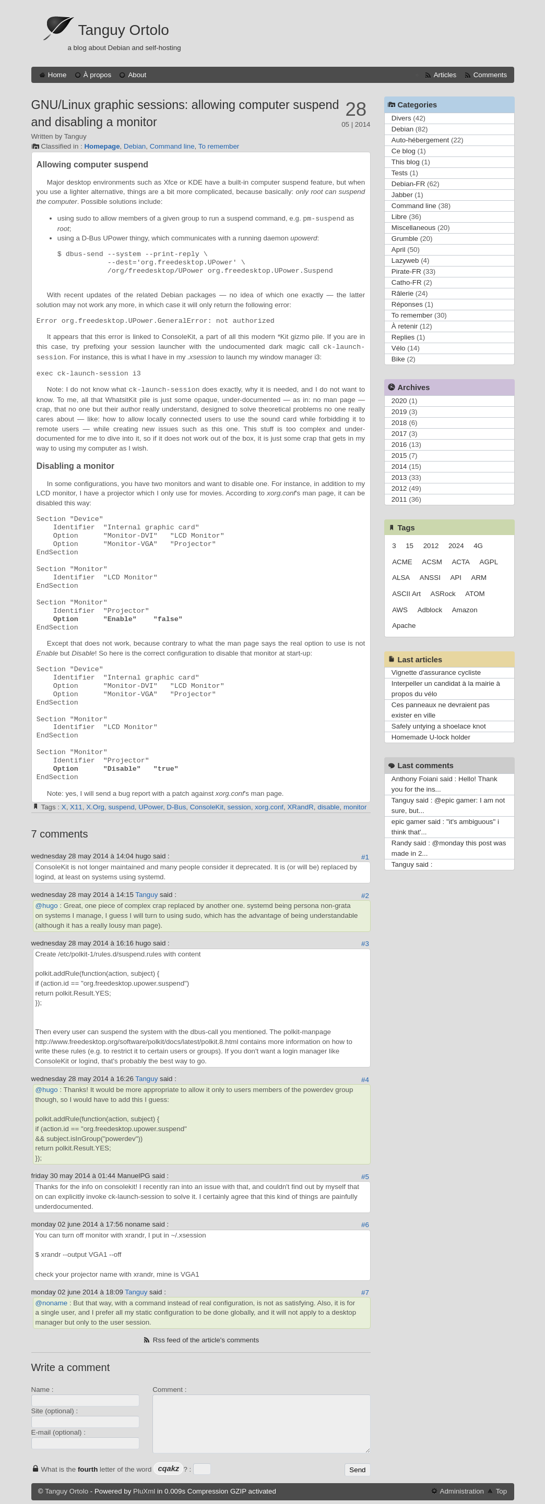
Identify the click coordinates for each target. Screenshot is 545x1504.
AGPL (489, 562)
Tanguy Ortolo (123, 30)
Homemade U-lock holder (431, 737)
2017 (399, 434)
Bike (398, 359)
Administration (462, 1491)
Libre (399, 217)
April (399, 249)
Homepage (102, 146)
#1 (365, 857)
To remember (219, 146)
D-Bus (176, 807)
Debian (135, 146)
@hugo (46, 905)
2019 (399, 412)
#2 (365, 896)
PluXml (144, 1491)
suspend (121, 807)
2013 (399, 477)
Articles (445, 75)
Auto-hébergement (420, 140)
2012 (399, 488)
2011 (399, 499)
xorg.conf (269, 807)
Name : (42, 1389)
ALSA (401, 577)
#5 (365, 1177)
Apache (404, 625)
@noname (51, 1303)
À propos (97, 75)
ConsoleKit (206, 807)
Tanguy (146, 895)
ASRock (443, 594)
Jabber (402, 195)
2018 (399, 423)
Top (501, 1491)
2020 (399, 401)
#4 (365, 1080)
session (239, 807)
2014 (399, 466)
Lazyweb (405, 260)
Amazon (465, 610)
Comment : (169, 1389)
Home (57, 75)
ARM (479, 577)
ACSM (432, 562)
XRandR (300, 807)
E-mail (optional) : (58, 1432)
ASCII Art (406, 594)
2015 (399, 455)
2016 (399, 444)
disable (328, 807)
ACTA (461, 562)
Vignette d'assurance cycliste (436, 672)
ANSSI (430, 577)
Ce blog (404, 151)
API (455, 577)
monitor (354, 807)
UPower (150, 807)
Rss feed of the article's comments (206, 1340)
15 (409, 546)
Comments (490, 75)
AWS (400, 610)
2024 (456, 546)
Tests (400, 173)
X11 (76, 807)
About (137, 75)
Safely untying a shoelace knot (439, 726)
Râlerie (402, 293)
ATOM (474, 594)
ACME (402, 562)
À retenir (405, 326)
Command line (172, 146)
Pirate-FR (406, 271)
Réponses (407, 304)
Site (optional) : (54, 1411)
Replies (403, 337)
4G (478, 546)
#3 (365, 944)
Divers (401, 118)
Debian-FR (408, 184)
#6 (365, 1225)
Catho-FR (407, 282)
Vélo (399, 348)
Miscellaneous (413, 228)
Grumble (405, 238)
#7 (365, 1292)
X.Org (95, 807)
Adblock (430, 610)
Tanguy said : (412, 864)
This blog (406, 162)
